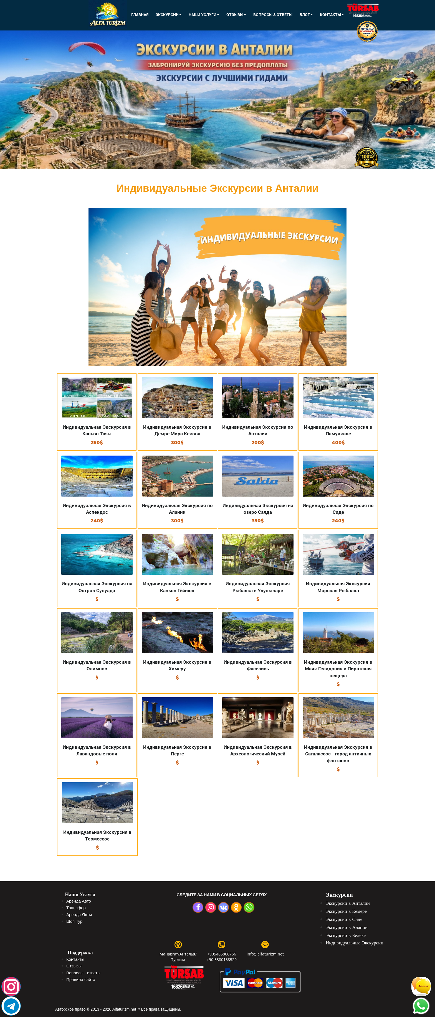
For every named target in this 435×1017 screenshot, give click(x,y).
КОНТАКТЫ (332, 14)
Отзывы (236, 14)
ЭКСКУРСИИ (168, 14)
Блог (306, 14)
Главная (139, 14)
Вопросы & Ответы (272, 14)
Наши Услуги (204, 14)
